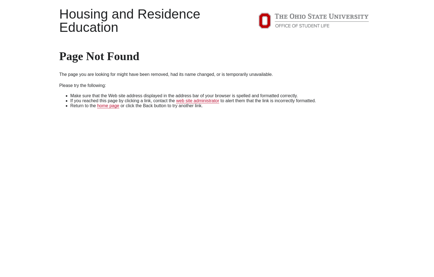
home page (108, 105)
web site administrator (197, 100)
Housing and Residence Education (129, 21)
